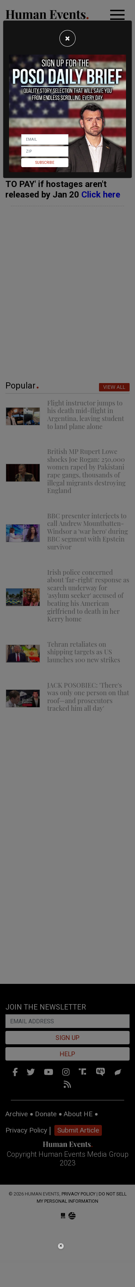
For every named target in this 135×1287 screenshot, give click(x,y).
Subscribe (44, 163)
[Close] (67, 38)
